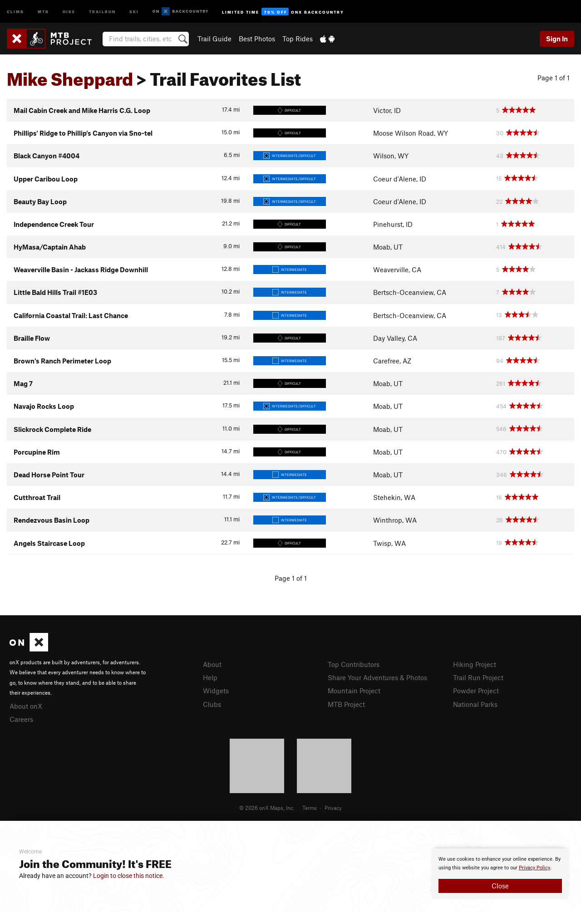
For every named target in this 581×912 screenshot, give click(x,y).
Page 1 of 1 (553, 78)
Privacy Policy (534, 868)
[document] (500, 874)
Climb (15, 11)
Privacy (333, 807)
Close (500, 886)
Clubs (212, 704)
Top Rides (297, 38)
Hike (69, 11)
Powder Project (476, 690)
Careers (21, 719)
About (212, 664)
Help (210, 677)
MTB (43, 11)
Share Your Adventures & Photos (377, 677)
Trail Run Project (478, 677)
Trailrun (102, 11)
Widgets (216, 690)
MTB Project (346, 704)
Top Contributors (353, 664)
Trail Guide (214, 38)
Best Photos (257, 38)
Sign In (557, 38)
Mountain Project (354, 690)
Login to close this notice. (128, 875)
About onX (26, 706)
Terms (309, 807)
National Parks (475, 704)
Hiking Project (474, 664)
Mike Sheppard (70, 76)
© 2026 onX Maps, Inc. (267, 807)
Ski (134, 11)
